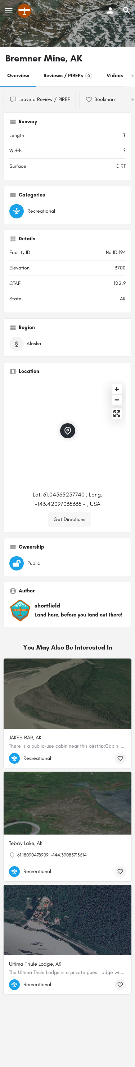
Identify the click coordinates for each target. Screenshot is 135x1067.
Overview (18, 76)
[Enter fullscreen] (117, 413)
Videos (115, 76)
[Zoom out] (117, 399)
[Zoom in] (117, 389)
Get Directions (69, 519)
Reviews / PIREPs (68, 76)
